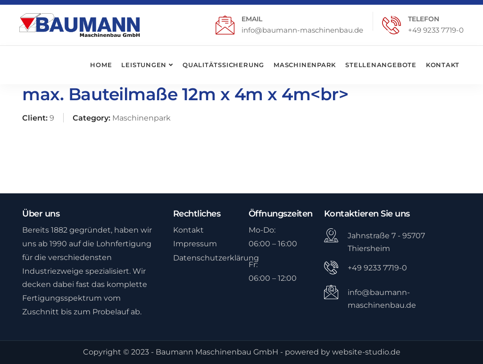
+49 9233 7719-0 (436, 30)
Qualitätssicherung (223, 65)
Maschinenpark (305, 65)
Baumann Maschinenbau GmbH (217, 351)
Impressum (195, 243)
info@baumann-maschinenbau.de (302, 30)
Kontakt (442, 65)
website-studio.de (366, 351)
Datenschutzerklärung (216, 257)
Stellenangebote (380, 65)
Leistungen (144, 65)
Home (101, 65)
